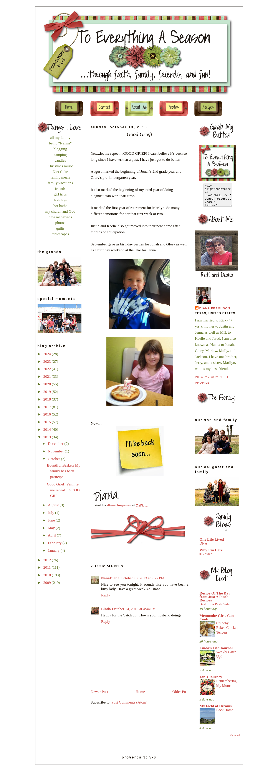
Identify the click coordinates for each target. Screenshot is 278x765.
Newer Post (99, 691)
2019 (47, 391)
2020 (47, 384)
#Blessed (206, 554)
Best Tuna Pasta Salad (216, 604)
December (56, 443)
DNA (203, 543)
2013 (47, 437)
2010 (47, 575)
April (52, 535)
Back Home (224, 710)
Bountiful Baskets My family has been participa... (63, 471)
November (56, 451)
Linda (106, 609)
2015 (47, 422)
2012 (47, 560)
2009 (47, 582)
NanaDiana (110, 578)
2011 (47, 567)
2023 (47, 361)
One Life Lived (212, 539)
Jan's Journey (211, 677)
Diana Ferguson (214, 308)
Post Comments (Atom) (129, 702)
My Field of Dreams (216, 706)
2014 (47, 429)
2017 (47, 407)
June (52, 520)
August (54, 505)
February (55, 543)
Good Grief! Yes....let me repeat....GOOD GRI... (63, 490)
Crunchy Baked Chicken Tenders (227, 627)
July (51, 512)
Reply (105, 595)
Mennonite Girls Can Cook (217, 617)
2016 (47, 414)
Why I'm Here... (213, 550)
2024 (47, 354)
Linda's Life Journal (216, 648)
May (52, 528)
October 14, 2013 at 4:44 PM (134, 609)
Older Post (180, 691)
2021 (47, 376)
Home (140, 691)
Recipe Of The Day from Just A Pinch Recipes (215, 596)
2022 (47, 369)
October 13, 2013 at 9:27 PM (142, 578)
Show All (235, 735)
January (54, 550)
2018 (47, 399)
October (54, 459)
